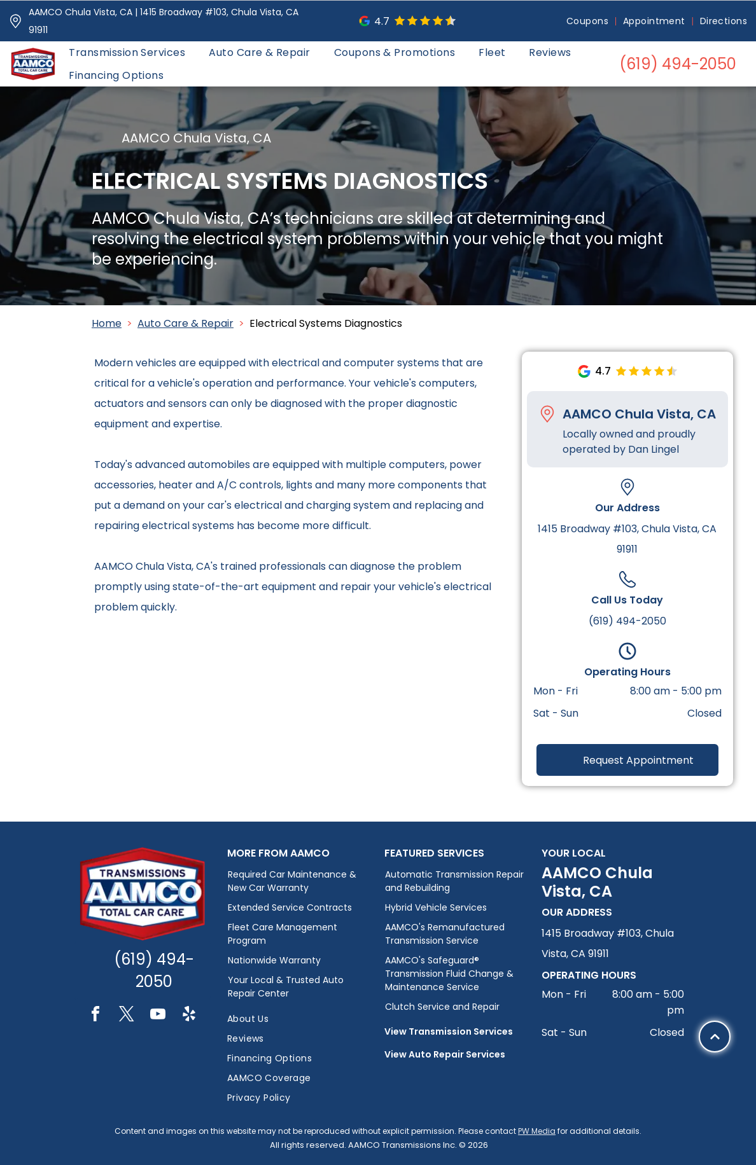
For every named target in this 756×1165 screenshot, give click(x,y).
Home (107, 323)
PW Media (537, 1131)
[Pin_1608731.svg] (16, 21)
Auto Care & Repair (185, 323)
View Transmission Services (448, 1031)
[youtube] (158, 1015)
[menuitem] (588, 21)
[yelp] (189, 1015)
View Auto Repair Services (444, 1054)
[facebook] (95, 1015)
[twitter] (127, 1015)
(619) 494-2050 (627, 621)
